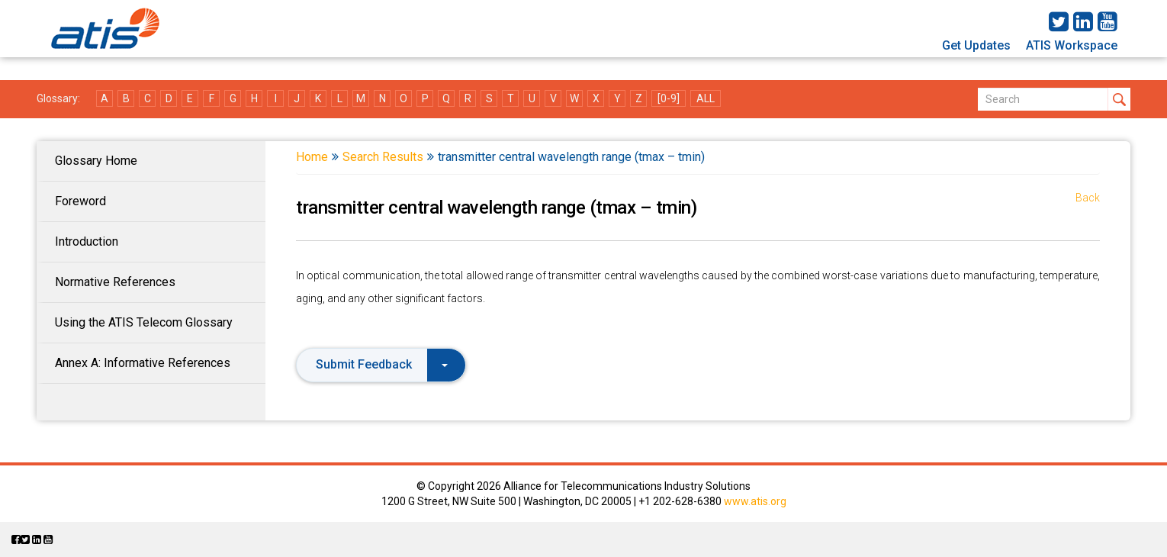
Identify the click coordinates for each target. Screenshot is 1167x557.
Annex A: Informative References (142, 363)
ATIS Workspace (1071, 45)
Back (1087, 198)
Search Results (382, 157)
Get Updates (976, 45)
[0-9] (668, 98)
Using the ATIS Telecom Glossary (144, 322)
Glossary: (58, 98)
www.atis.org (755, 501)
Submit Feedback (382, 364)
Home (312, 157)
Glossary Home (96, 160)
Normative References (115, 282)
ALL (705, 98)
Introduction (86, 241)
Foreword (80, 201)
